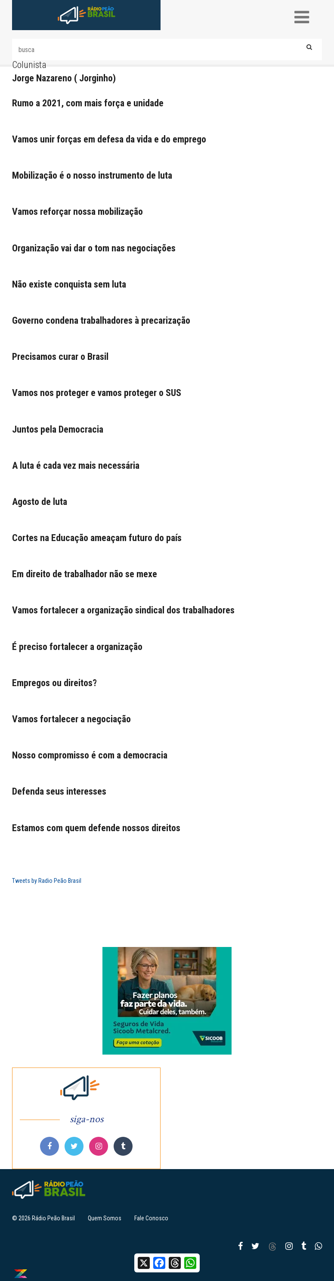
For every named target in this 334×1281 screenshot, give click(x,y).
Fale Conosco (151, 1218)
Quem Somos (104, 1218)
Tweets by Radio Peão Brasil (46, 880)
